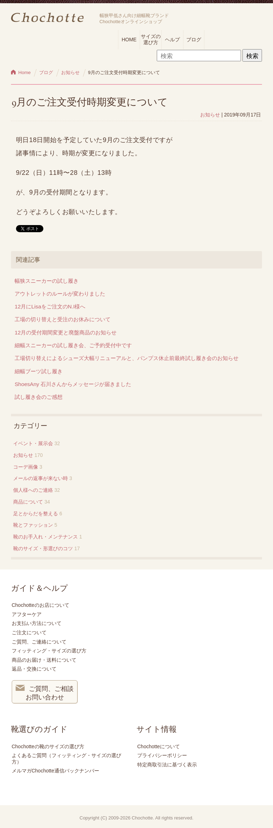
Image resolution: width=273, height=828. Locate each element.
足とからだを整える (35, 513)
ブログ (193, 39)
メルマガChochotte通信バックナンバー (55, 771)
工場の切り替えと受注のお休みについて (63, 319)
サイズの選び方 (151, 39)
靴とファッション (33, 525)
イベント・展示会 (33, 443)
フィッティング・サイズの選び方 (49, 650)
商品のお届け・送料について (44, 660)
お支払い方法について (36, 623)
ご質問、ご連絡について (39, 642)
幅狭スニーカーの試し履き (47, 281)
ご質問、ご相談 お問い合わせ (45, 692)
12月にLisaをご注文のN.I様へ (50, 306)
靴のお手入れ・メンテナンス (45, 537)
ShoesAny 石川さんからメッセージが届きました (73, 384)
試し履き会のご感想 (39, 397)
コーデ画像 (25, 467)
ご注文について (29, 632)
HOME (129, 39)
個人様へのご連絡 (33, 490)
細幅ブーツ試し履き (39, 371)
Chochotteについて (158, 746)
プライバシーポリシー (162, 755)
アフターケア (27, 614)
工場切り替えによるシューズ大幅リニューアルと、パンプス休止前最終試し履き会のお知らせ (127, 358)
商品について (28, 502)
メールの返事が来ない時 (40, 478)
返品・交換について (34, 669)
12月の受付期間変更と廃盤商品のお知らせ (66, 332)
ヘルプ (172, 39)
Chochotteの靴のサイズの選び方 (48, 746)
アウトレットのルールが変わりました (60, 294)
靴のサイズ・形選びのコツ (43, 548)
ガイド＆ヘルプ (39, 588)
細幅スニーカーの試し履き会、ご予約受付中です (73, 345)
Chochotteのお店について (40, 605)
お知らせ (210, 115)
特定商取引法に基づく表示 (167, 764)
